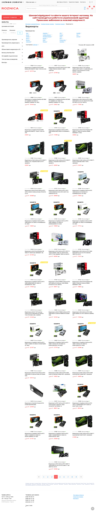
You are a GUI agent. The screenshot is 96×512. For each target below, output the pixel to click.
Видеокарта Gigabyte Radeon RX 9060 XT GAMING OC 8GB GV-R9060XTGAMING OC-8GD (35, 101)
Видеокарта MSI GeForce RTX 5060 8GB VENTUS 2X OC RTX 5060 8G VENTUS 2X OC (82, 253)
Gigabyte (45, 33)
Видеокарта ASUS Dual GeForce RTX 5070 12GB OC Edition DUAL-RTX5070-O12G (35, 192)
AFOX (27, 35)
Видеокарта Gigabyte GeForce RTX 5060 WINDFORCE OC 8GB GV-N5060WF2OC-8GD (34, 283)
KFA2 (44, 40)
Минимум (4, 30)
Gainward (28, 41)
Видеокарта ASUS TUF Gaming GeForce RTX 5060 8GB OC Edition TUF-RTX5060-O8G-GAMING (34, 313)
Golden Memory (47, 35)
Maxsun (45, 41)
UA (85, 7)
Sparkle (78, 33)
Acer (27, 33)
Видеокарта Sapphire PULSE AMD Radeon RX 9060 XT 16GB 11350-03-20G (35, 131)
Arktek (27, 36)
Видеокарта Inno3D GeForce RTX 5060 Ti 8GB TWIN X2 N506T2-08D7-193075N (59, 69)
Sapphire (62, 41)
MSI (61, 33)
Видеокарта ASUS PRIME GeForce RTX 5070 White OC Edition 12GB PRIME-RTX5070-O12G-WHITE (59, 283)
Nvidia (61, 35)
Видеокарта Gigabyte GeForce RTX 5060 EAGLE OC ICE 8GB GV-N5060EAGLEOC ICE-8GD (82, 192)
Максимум (12, 30)
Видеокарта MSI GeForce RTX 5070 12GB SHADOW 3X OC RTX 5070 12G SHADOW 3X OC (59, 192)
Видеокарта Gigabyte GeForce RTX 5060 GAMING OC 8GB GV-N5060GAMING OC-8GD (58, 222)
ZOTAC (78, 36)
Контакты (83, 2)
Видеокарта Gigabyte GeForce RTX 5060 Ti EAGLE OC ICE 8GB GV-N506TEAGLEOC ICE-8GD (58, 344)
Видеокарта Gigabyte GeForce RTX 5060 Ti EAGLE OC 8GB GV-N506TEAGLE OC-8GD (82, 344)
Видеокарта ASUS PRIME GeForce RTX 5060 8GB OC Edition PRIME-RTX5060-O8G (59, 313)
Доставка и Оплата (62, 2)
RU (85, 9)
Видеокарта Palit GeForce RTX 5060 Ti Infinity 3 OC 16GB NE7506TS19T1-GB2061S (35, 161)
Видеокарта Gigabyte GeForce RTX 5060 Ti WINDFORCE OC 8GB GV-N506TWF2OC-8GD (58, 435)
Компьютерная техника (47, 24)
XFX (77, 35)
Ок (20, 33)
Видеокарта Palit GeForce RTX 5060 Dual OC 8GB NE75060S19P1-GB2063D (59, 373)
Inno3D (44, 38)
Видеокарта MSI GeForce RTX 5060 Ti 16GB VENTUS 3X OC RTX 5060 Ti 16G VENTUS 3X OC (59, 465)
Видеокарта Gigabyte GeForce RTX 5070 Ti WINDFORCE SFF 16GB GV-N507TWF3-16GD (82, 404)
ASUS (27, 38)
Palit (61, 36)
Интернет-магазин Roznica (33, 24)
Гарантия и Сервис (74, 2)
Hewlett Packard (47, 36)
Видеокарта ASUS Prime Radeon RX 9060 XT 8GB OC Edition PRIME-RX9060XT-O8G (82, 283)
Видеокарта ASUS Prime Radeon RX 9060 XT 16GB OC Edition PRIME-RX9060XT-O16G (82, 131)
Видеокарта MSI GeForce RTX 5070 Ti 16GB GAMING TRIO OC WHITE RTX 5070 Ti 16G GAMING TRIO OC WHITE (59, 253)
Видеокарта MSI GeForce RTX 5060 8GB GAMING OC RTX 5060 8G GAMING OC (83, 313)
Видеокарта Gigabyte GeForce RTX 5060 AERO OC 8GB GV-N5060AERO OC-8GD (82, 222)
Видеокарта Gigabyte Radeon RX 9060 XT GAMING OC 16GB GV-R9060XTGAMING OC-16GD (59, 101)
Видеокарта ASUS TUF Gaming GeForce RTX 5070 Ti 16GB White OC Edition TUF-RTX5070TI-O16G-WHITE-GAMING (83, 70)
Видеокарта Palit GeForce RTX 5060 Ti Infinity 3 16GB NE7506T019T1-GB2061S (59, 161)
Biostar (28, 40)
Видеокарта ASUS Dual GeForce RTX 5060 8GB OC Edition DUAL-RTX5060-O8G (35, 374)
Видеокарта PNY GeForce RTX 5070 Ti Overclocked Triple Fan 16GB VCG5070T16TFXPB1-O (59, 404)
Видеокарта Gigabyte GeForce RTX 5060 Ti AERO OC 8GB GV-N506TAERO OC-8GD (35, 344)
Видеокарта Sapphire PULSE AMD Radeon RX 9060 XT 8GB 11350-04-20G (35, 68)
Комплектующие (60, 24)
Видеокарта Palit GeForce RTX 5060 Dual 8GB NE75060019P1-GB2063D (83, 373)
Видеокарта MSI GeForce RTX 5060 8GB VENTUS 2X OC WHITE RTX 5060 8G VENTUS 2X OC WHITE (83, 101)
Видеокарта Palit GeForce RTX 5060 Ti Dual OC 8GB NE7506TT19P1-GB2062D (83, 161)
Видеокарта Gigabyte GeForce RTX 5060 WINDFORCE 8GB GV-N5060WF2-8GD (59, 131)
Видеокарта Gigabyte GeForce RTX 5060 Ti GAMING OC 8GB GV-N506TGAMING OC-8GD (34, 435)
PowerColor (63, 40)
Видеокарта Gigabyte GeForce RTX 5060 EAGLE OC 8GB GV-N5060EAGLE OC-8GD (35, 222)
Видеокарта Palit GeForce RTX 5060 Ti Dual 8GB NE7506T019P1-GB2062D (83, 434)
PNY (61, 38)
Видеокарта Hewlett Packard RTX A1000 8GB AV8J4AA (34, 403)
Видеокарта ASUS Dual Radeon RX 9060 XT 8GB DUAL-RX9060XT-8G (34, 252)
